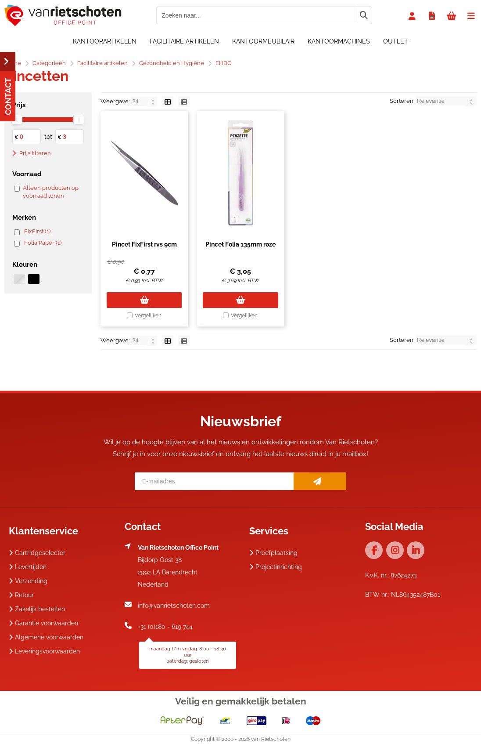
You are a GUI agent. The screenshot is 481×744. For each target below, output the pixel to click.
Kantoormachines (339, 41)
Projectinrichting (275, 566)
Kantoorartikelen (104, 41)
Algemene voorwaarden (46, 637)
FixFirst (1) (37, 231)
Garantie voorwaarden (43, 623)
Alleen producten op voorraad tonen (51, 192)
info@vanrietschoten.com (174, 605)
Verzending (28, 580)
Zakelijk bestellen (37, 609)
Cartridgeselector (37, 552)
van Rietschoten (271, 739)
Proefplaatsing (273, 552)
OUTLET (395, 41)
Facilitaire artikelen (184, 41)
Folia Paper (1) (42, 243)
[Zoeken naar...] (363, 15)
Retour (21, 595)
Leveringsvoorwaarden (44, 651)
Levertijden (28, 566)
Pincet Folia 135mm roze (240, 244)
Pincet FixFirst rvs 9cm (144, 244)
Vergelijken (148, 315)
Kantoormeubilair (263, 41)
